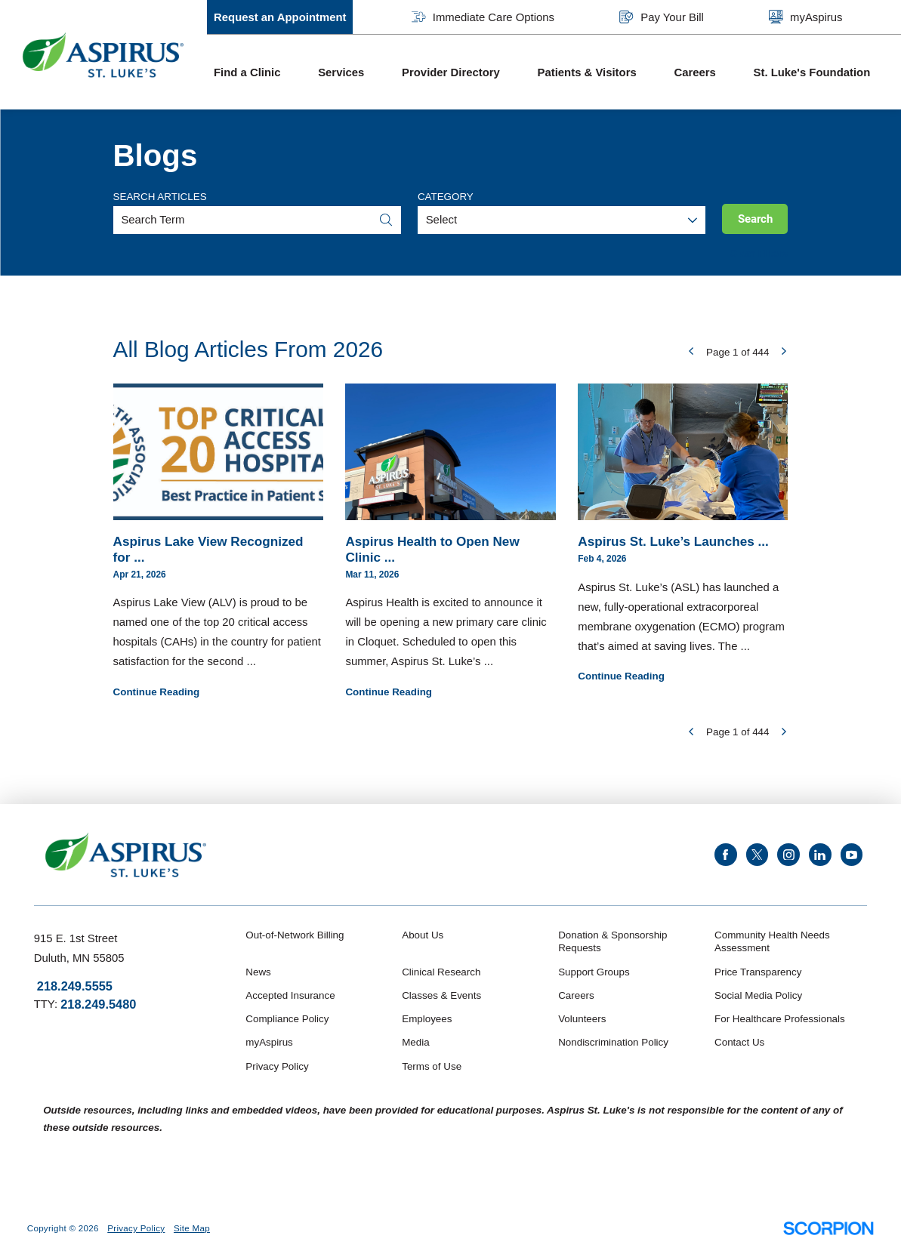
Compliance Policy (287, 1018)
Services (341, 72)
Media (415, 1042)
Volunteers (582, 1018)
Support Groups (594, 972)
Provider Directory (451, 72)
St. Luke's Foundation (812, 72)
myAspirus (805, 17)
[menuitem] (259, 72)
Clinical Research (441, 972)
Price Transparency (757, 972)
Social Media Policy (758, 995)
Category (446, 196)
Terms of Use (431, 1066)
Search (755, 219)
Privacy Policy (276, 1066)
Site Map (192, 1228)
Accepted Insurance (290, 995)
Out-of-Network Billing (294, 935)
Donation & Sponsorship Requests (612, 941)
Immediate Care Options (483, 17)
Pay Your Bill (661, 17)
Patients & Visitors (587, 72)
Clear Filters (759, 253)
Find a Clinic (247, 72)
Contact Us (739, 1042)
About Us (422, 935)
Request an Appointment (280, 17)
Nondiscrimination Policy (613, 1042)
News (257, 972)
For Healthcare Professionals (779, 1018)
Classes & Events (441, 995)
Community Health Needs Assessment (772, 941)
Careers (694, 72)
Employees (427, 1018)
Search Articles (160, 196)
